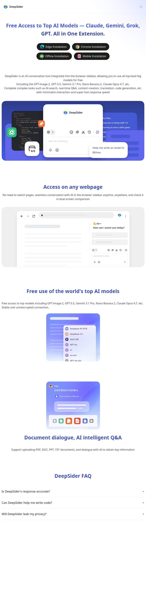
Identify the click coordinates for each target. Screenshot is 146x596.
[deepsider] (13, 6)
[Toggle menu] (141, 6)
